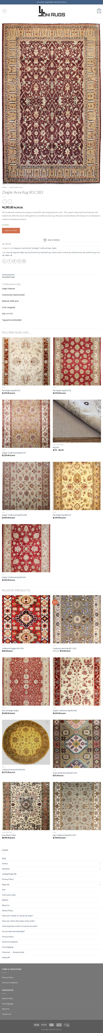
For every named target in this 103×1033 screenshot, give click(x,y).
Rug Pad (56, 447)
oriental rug (66, 252)
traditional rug (91, 252)
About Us (5, 905)
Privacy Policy (8, 879)
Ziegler (54, 248)
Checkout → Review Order (13, 952)
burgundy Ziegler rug (20, 252)
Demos (5, 863)
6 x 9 (11, 248)
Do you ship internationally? (13, 931)
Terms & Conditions (10, 942)
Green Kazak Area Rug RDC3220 (65, 773)
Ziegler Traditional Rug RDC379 (14, 453)
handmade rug (45, 252)
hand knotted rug (34, 252)
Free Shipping (7, 947)
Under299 (6, 957)
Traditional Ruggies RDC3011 (13, 648)
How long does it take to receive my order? (20, 926)
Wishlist (5, 900)
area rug (9, 252)
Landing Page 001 (9, 874)
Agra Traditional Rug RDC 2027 (64, 835)
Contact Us (6, 1014)
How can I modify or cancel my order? (17, 916)
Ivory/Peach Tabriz (9, 835)
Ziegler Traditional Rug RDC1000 (14, 515)
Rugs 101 (5, 884)
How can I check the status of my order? (18, 921)
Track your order (9, 895)
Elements (6, 869)
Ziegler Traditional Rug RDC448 (65, 710)
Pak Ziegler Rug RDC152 (62, 390)
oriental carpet (56, 252)
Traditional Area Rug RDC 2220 (64, 648)
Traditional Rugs (16, 187)
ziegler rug (8, 255)
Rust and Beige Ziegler (10, 710)
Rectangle (35, 248)
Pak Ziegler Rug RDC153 (62, 515)
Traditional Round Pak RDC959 (13, 769)
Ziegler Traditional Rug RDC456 (14, 577)
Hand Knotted (26, 248)
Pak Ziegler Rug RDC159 (11, 390)
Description (8, 277)
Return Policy (7, 910)
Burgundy (17, 248)
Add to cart (11, 230)
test (3, 889)
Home (4, 187)
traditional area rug (78, 252)
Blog (4, 858)
